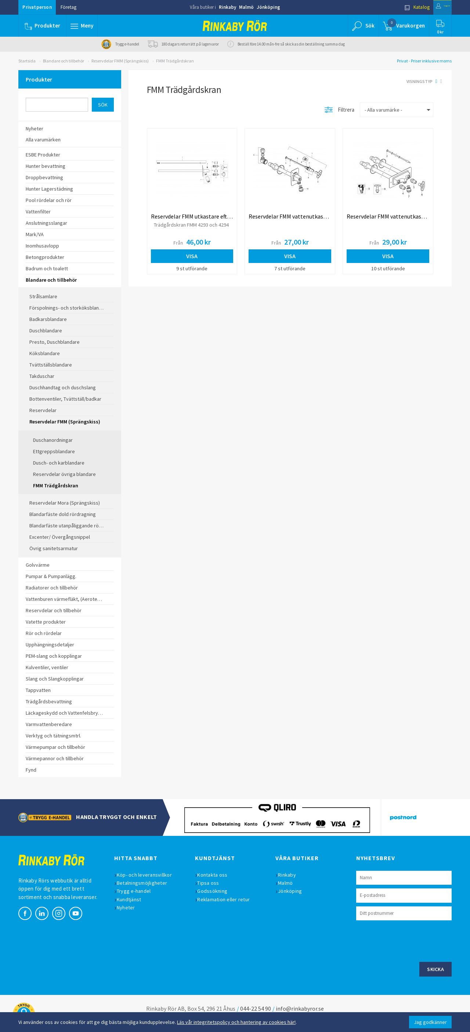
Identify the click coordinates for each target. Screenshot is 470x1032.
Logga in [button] (434, 7)
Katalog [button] (399, 7)
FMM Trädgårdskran (175, 61)
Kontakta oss (217, 875)
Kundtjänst (133, 899)
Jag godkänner (430, 1022)
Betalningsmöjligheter (146, 883)
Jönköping (268, 7)
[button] (83, 26)
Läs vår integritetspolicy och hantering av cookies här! (236, 1022)
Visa (192, 256)
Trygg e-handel (138, 891)
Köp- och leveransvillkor (148, 875)
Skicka (435, 969)
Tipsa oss (212, 883)
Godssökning (217, 891)
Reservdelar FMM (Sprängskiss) (120, 61)
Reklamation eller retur (228, 899)
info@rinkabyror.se (300, 1008)
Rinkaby (227, 7)
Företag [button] (68, 7)
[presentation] (412, 940)
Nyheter (130, 907)
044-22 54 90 (255, 1008)
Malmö (246, 7)
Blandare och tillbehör (63, 61)
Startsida (27, 61)
